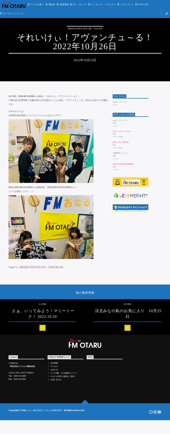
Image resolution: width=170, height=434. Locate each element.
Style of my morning (123, 240)
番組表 (52, 4)
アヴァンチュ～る (56, 343)
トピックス (98, 63)
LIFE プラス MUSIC (121, 219)
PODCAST (143, 4)
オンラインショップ (13, 13)
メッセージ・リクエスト (103, 4)
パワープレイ (127, 4)
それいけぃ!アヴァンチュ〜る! (79, 63)
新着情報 (64, 4)
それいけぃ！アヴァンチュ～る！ (33, 343)
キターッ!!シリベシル (122, 208)
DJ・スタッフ (80, 4)
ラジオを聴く (37, 4)
